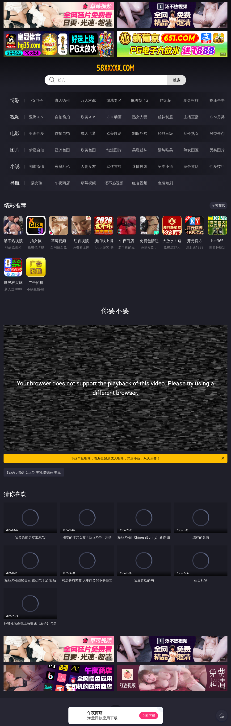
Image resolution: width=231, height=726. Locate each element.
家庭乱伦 (62, 166)
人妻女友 (88, 166)
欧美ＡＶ (88, 116)
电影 (15, 133)
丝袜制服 (165, 116)
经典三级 (165, 133)
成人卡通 (88, 133)
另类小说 (165, 166)
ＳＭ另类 (217, 116)
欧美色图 (88, 149)
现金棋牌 (191, 100)
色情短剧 (165, 183)
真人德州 (62, 100)
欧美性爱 (114, 133)
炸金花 (165, 100)
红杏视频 (139, 183)
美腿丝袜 (139, 149)
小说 (15, 166)
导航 (15, 183)
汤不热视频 (114, 183)
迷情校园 (139, 166)
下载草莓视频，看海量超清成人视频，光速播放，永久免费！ (148, 458)
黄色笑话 (191, 166)
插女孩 (36, 183)
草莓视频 (88, 183)
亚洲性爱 (36, 133)
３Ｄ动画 (114, 116)
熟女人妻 (139, 116)
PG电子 (36, 100)
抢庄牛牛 (217, 100)
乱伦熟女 (191, 133)
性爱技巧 (217, 166)
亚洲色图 (62, 149)
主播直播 (191, 116)
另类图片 (217, 149)
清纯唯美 (165, 149)
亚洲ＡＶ (36, 116)
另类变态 (217, 133)
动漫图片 (114, 149)
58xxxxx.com (115, 68)
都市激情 (36, 166)
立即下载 (148, 715)
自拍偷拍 (62, 116)
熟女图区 (191, 149)
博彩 (15, 100)
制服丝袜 (139, 133)
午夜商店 (62, 183)
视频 (15, 117)
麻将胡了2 (139, 100)
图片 (15, 150)
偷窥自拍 (36, 149)
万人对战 (88, 100)
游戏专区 (114, 100)
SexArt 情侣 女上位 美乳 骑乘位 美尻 (34, 472)
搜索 (177, 80)
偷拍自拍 (62, 133)
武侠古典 (114, 166)
